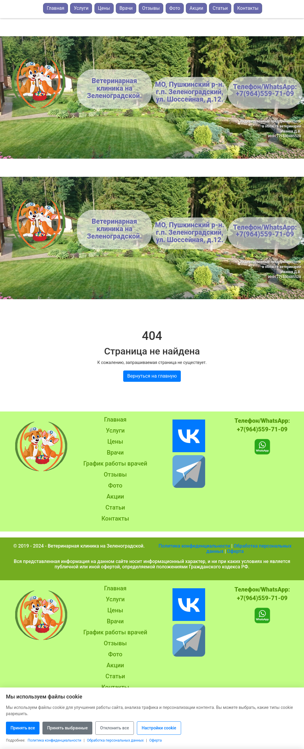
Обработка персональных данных (249, 548)
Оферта (235, 551)
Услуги (81, 8)
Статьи (220, 8)
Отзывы (151, 8)
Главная (55, 8)
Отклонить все (121, 729)
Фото (174, 8)
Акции (196, 8)
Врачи (125, 8)
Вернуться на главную (152, 376)
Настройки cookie (168, 729)
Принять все (24, 729)
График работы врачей (115, 463)
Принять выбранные (71, 729)
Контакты (248, 8)
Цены (104, 8)
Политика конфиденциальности (194, 546)
